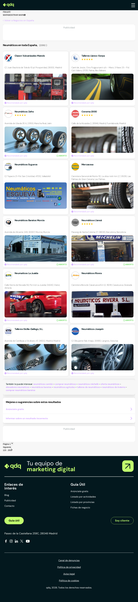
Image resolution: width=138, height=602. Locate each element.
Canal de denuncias (69, 560)
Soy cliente (122, 520)
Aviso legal (69, 573)
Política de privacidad (69, 567)
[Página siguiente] (11, 450)
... (7, 450)
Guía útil (14, 520)
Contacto (9, 505)
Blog (6, 495)
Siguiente (7, 447)
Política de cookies (69, 580)
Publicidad (10, 500)
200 (9, 450)
